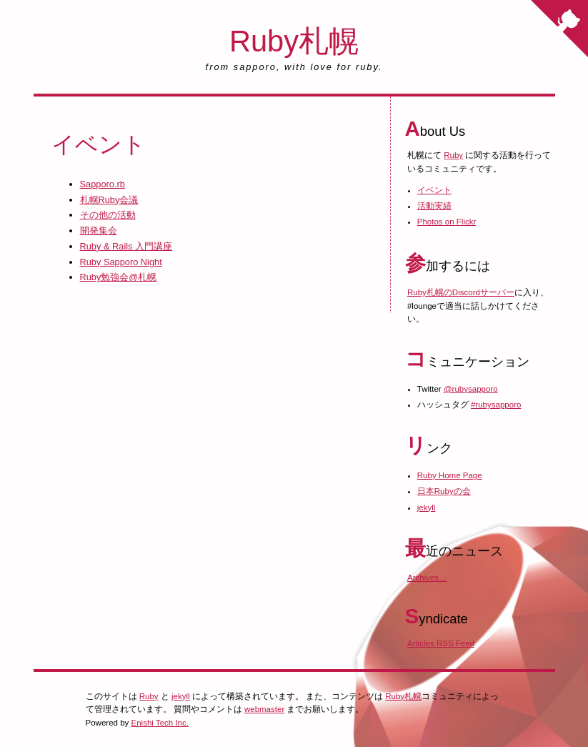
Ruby (453, 155)
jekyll (426, 507)
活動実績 (434, 206)
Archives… (427, 577)
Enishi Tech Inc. (160, 722)
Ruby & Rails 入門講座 (126, 246)
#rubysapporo (496, 404)
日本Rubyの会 (444, 491)
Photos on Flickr (447, 221)
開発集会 (98, 230)
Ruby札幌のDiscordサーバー (460, 292)
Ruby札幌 (294, 41)
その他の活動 (108, 214)
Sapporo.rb (102, 184)
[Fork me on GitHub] (559, 28)
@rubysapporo (471, 389)
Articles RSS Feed (440, 643)
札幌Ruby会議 (109, 199)
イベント (434, 190)
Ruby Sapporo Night (121, 262)
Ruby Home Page (449, 475)
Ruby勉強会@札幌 (118, 277)
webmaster (264, 709)
